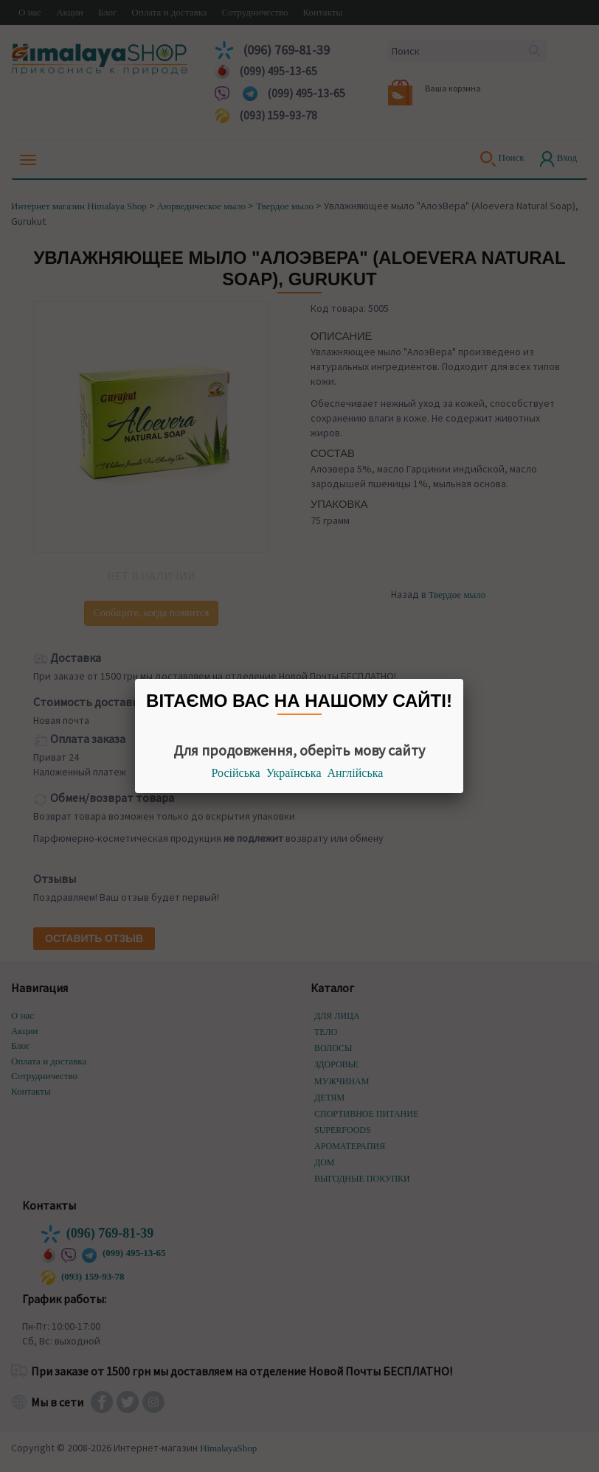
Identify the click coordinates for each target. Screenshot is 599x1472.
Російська (236, 773)
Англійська (356, 773)
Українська (294, 773)
